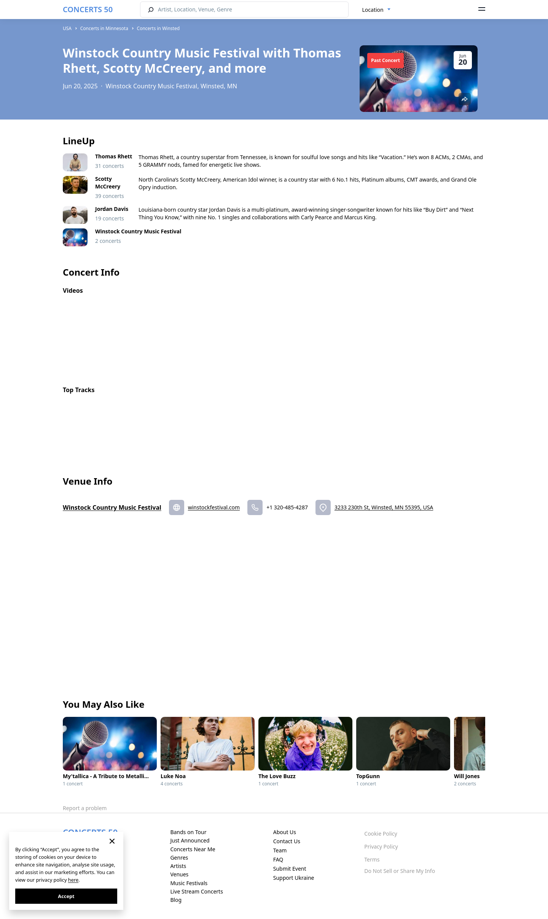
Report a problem (85, 808)
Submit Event (289, 868)
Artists (178, 866)
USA (67, 28)
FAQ (278, 859)
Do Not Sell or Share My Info (399, 870)
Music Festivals (188, 883)
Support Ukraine (293, 877)
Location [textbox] (373, 9)
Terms (371, 859)
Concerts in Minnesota (104, 28)
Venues (179, 874)
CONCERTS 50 (88, 9)
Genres (179, 857)
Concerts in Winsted (158, 28)
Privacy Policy (381, 846)
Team (280, 850)
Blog (176, 899)
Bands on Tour (188, 832)
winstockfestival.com (214, 507)
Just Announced (189, 840)
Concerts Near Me (192, 849)
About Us (284, 832)
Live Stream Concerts (196, 891)
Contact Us (286, 841)
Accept (66, 896)
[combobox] (376, 10)
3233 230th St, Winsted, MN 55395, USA (384, 507)
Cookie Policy (380, 833)
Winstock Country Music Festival (112, 507)
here (73, 879)
